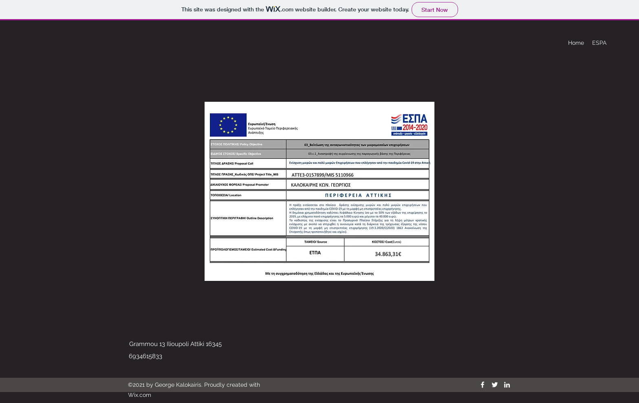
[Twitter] (495, 385)
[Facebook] (482, 385)
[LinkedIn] (507, 385)
